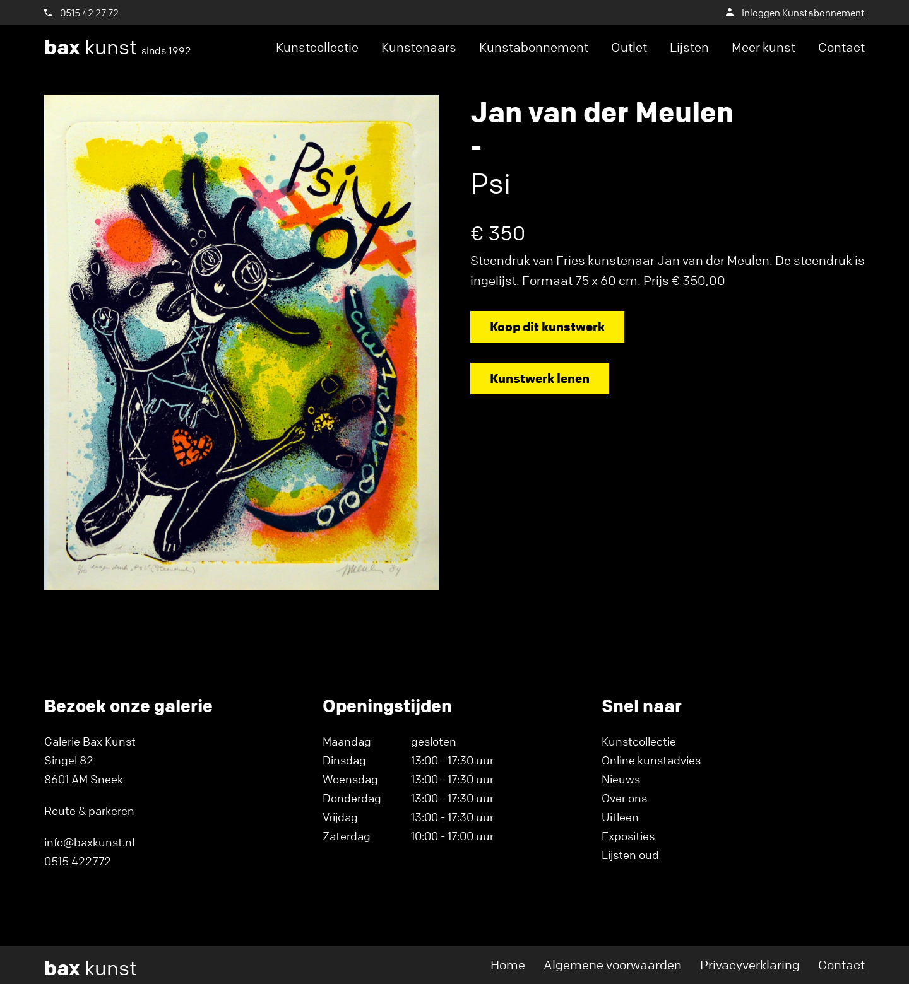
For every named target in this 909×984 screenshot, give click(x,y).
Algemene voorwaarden (613, 965)
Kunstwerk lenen (540, 378)
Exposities (628, 836)
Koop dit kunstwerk (547, 326)
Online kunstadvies (651, 760)
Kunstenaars (418, 47)
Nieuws (621, 779)
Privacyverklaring (750, 965)
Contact (841, 47)
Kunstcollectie (317, 47)
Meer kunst (763, 47)
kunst (117, 47)
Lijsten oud (630, 855)
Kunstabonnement (533, 47)
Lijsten (689, 47)
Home (507, 965)
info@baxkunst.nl (89, 842)
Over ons (624, 798)
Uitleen (620, 817)
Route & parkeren (89, 810)
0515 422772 (77, 861)
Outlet (629, 47)
